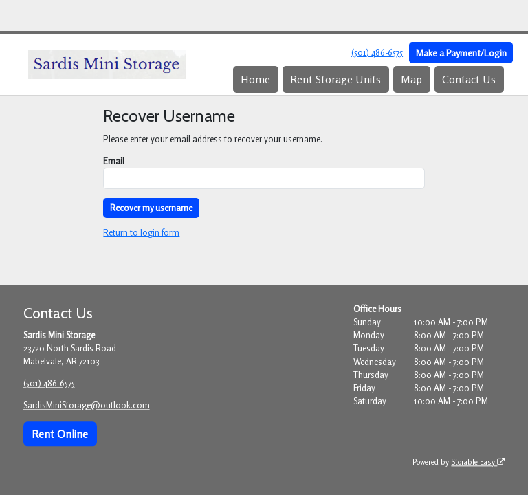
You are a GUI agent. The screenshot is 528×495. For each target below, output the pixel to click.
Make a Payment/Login (461, 52)
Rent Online (60, 434)
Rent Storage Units (335, 79)
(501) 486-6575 (377, 52)
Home (255, 79)
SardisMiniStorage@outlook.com (86, 405)
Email (113, 160)
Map (411, 79)
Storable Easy (478, 462)
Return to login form (141, 232)
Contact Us (469, 79)
